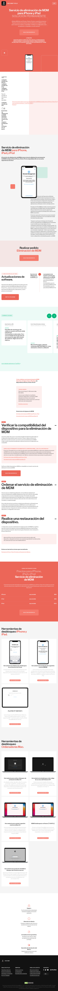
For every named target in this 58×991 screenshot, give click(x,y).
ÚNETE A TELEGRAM (10, 297)
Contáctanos (18, 971)
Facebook (43, 969)
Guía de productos (6, 969)
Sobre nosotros (19, 969)
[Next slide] (54, 316)
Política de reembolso (35, 971)
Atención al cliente (34, 969)
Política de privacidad (35, 973)
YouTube (48, 969)
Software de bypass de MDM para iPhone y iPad (27, 413)
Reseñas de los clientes (21, 973)
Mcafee (53, 969)
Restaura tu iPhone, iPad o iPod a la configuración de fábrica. (15, 552)
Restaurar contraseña (6, 973)
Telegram (45, 969)
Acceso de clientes (6, 971)
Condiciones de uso (35, 975)
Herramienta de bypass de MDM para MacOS (27, 416)
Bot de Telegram (5, 975)
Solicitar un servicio (29, 32)
